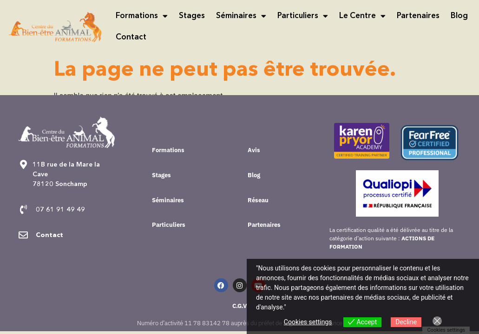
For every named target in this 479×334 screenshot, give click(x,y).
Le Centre (362, 16)
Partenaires (418, 16)
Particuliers (302, 16)
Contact (131, 37)
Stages (192, 16)
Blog (459, 16)
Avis (254, 150)
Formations (142, 16)
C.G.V (239, 306)
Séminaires (168, 200)
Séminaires (241, 16)
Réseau (258, 200)
